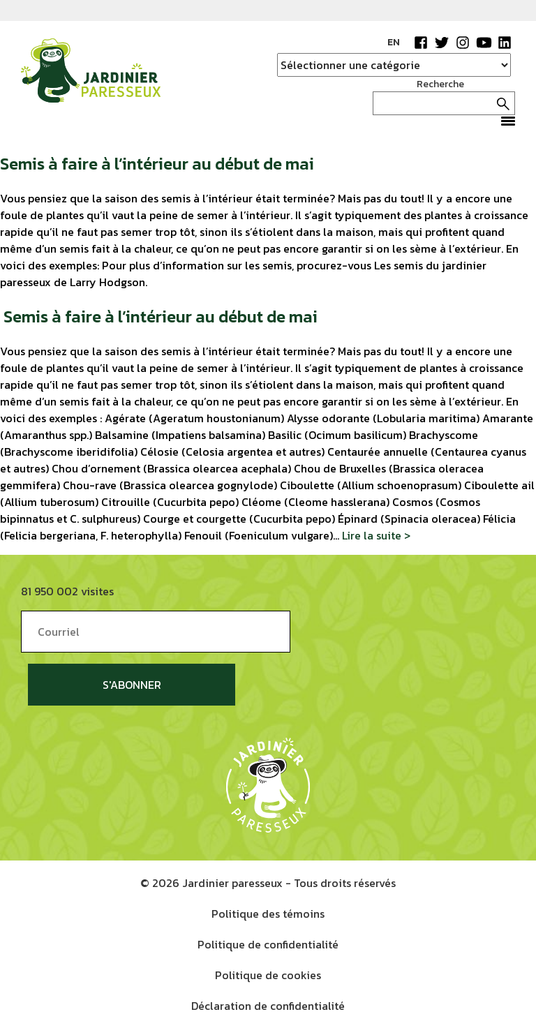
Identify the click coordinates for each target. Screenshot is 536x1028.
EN (393, 42)
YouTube (483, 43)
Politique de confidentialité (268, 944)
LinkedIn (504, 43)
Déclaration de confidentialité (268, 1005)
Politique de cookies (268, 975)
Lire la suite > (376, 535)
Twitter (441, 43)
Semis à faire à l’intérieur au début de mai (157, 163)
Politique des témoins (268, 913)
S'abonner (132, 684)
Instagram (462, 43)
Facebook (420, 43)
